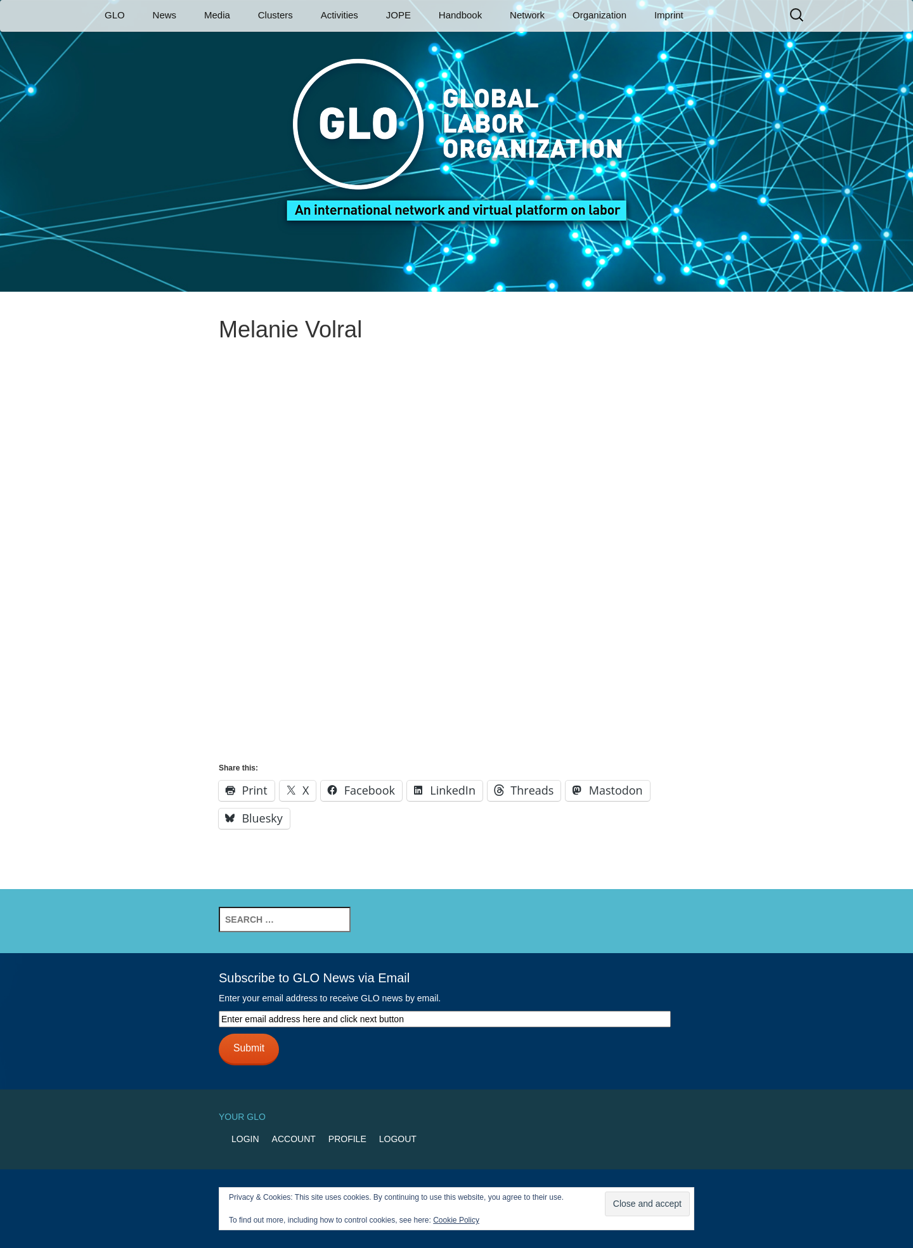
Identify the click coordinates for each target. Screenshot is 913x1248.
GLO (115, 15)
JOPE (398, 15)
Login (245, 1139)
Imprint (668, 15)
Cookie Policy (456, 1220)
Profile (347, 1139)
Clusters (275, 15)
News (165, 15)
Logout (398, 1139)
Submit (248, 1048)
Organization (599, 15)
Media (217, 15)
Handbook (460, 15)
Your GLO (242, 1117)
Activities (339, 15)
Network (527, 15)
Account (294, 1139)
